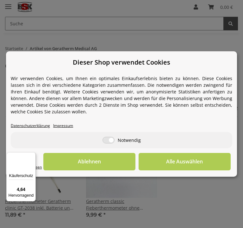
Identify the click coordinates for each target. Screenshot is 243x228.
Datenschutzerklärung (32, 125)
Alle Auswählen (199, 161)
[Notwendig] (109, 140)
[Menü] (32, 156)
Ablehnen (132, 161)
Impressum (66, 125)
